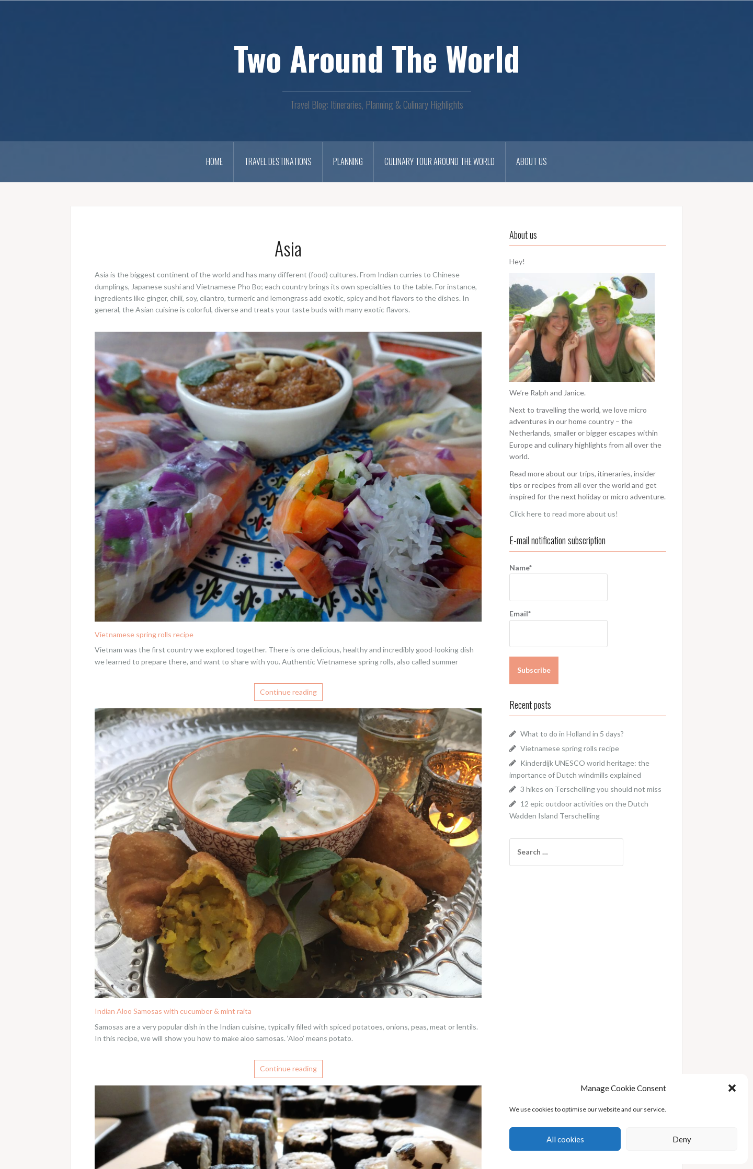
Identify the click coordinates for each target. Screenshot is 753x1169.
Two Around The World (377, 58)
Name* (558, 582)
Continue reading (288, 691)
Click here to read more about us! (563, 513)
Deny (681, 1139)
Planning (348, 161)
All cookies (565, 1139)
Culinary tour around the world (439, 161)
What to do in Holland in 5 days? (572, 733)
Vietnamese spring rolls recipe (144, 634)
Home (214, 161)
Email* (558, 628)
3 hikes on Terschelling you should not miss (590, 789)
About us (531, 161)
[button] (732, 1088)
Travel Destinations (278, 161)
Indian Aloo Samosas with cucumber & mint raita (173, 1011)
